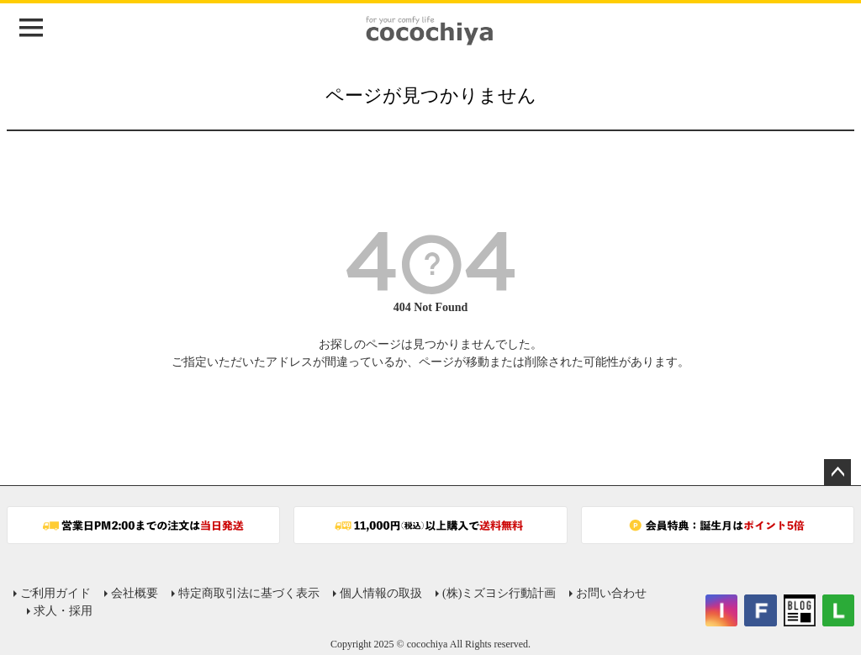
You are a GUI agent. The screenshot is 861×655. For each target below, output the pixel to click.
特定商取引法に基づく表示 (249, 593)
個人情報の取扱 (381, 593)
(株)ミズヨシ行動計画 (499, 593)
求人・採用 (63, 611)
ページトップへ (837, 472)
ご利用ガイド (55, 593)
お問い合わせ (611, 593)
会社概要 (134, 593)
